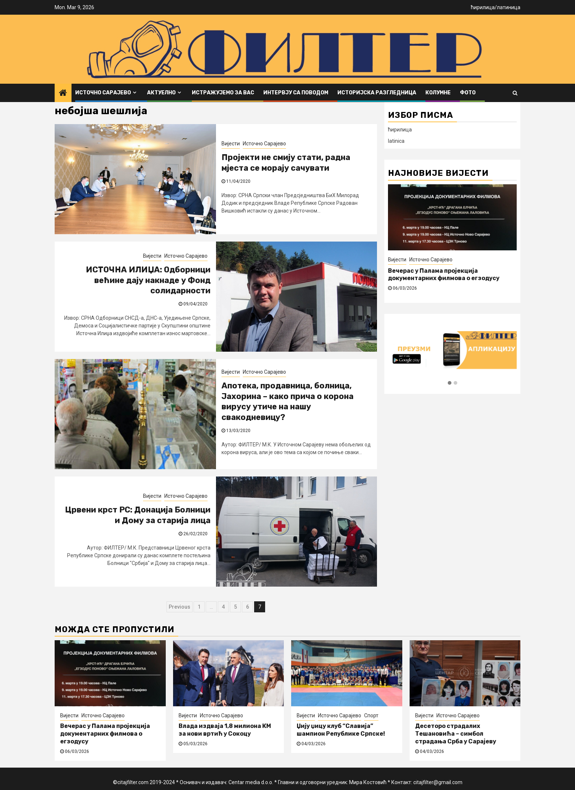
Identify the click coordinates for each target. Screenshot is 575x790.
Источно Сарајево (103, 93)
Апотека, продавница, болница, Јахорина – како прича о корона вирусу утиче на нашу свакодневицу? (287, 401)
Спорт (371, 715)
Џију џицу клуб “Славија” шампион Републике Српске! (341, 729)
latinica (396, 141)
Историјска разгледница (376, 93)
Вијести (230, 143)
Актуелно (161, 93)
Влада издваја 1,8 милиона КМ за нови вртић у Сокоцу (225, 729)
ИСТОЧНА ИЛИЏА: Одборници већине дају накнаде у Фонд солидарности (148, 280)
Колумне (438, 93)
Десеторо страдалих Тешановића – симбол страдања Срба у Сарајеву (455, 733)
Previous (179, 607)
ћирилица (483, 7)
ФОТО (468, 93)
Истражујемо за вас (223, 93)
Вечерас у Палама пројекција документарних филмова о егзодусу (443, 274)
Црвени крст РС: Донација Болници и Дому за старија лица (137, 515)
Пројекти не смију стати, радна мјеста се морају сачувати (285, 162)
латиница (508, 7)
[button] (450, 383)
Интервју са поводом (295, 93)
